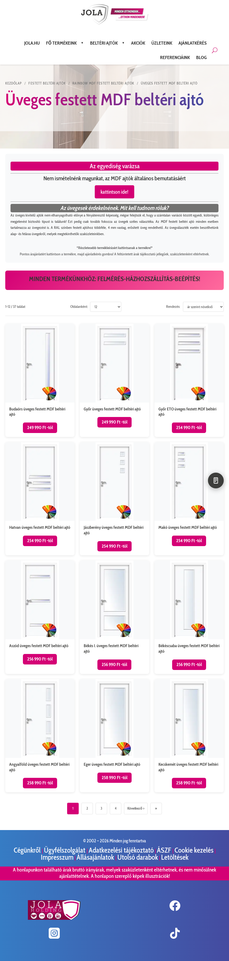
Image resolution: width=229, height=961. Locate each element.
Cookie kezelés (194, 850)
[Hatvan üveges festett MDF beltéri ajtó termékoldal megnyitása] (39, 498)
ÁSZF (164, 850)
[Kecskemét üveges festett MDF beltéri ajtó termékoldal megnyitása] (189, 735)
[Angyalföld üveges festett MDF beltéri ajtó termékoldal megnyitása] (39, 735)
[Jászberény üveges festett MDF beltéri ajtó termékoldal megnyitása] (114, 498)
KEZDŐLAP (13, 83)
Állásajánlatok (96, 857)
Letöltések (174, 857)
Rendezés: (173, 306)
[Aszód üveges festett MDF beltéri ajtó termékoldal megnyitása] (39, 617)
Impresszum (57, 857)
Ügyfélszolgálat (65, 850)
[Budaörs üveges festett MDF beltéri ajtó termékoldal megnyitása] (39, 380)
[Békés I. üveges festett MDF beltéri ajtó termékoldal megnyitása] (114, 617)
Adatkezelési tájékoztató (121, 850)
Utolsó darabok (137, 857)
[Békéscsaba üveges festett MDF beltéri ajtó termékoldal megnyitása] (189, 617)
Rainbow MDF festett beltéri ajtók (103, 83)
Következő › (135, 808)
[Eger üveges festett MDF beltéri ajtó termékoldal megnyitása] (114, 735)
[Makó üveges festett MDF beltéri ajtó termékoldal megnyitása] (189, 498)
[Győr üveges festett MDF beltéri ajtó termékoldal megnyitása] (114, 380)
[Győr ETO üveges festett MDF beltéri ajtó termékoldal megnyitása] (189, 380)
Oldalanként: (79, 306)
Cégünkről (28, 850)
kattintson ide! (114, 192)
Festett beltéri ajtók (47, 83)
